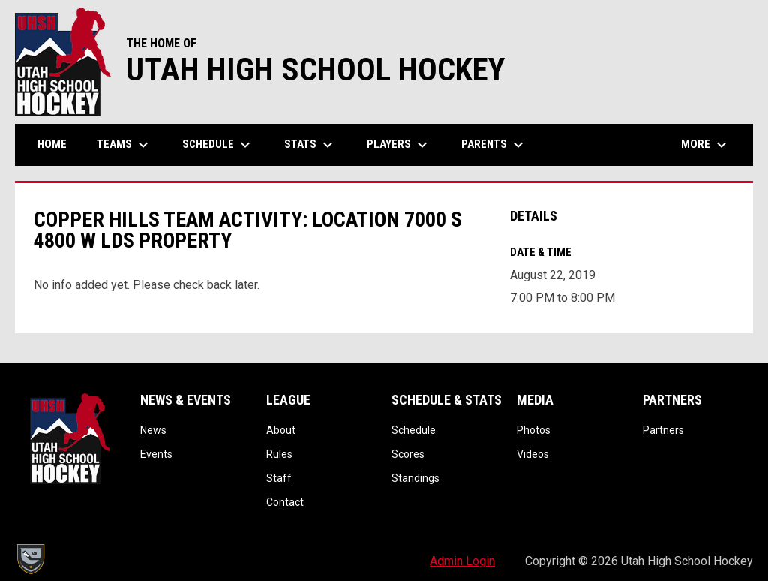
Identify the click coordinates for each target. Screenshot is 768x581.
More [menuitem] (705, 145)
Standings (416, 478)
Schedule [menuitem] (218, 145)
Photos (533, 430)
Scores (408, 454)
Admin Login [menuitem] (462, 561)
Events (156, 454)
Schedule (414, 430)
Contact (285, 502)
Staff (279, 478)
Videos (533, 454)
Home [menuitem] (52, 144)
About (281, 430)
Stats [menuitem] (310, 145)
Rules (279, 454)
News (153, 430)
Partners (663, 430)
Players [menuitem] (399, 145)
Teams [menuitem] (124, 145)
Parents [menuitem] (494, 145)
